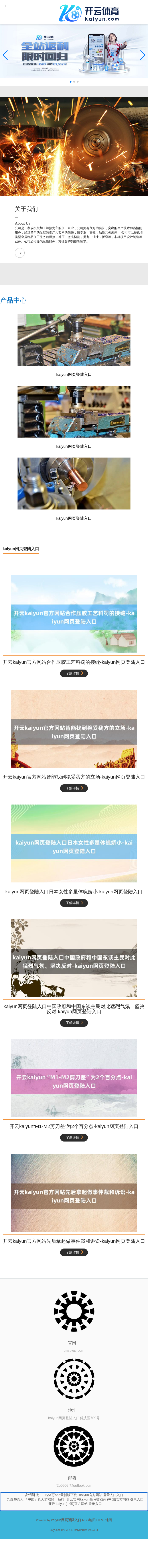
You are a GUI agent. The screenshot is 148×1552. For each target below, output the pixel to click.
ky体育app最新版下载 (61, 1495)
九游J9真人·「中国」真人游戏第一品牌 (35, 1499)
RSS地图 (89, 1520)
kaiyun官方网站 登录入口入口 (101, 1495)
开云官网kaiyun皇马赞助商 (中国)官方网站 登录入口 (105, 1499)
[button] (143, 55)
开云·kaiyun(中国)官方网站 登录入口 (75, 1504)
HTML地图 (104, 1520)
